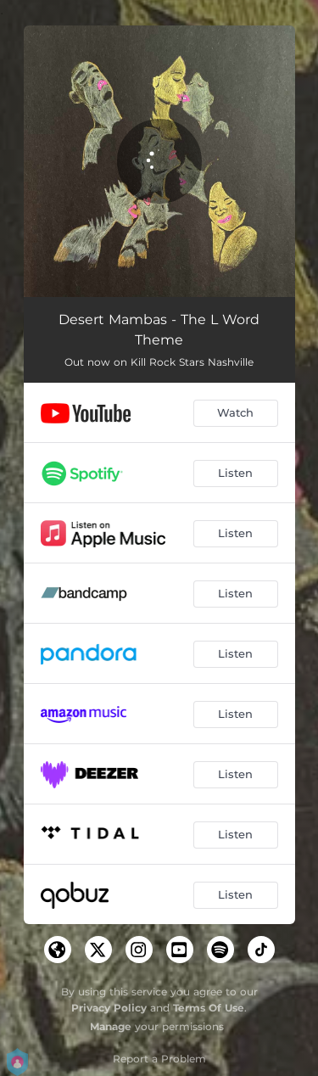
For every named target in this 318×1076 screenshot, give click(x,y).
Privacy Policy (109, 1007)
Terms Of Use (208, 1007)
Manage (110, 1026)
